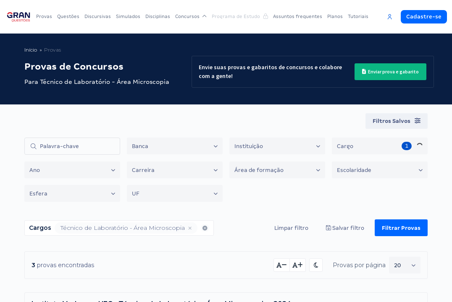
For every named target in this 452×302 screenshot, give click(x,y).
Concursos (191, 16)
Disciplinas (157, 16)
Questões (68, 16)
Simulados (128, 16)
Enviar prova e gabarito (390, 71)
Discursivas (97, 16)
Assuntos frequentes (297, 16)
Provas (44, 16)
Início (30, 50)
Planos (335, 16)
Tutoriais (358, 16)
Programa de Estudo (240, 16)
